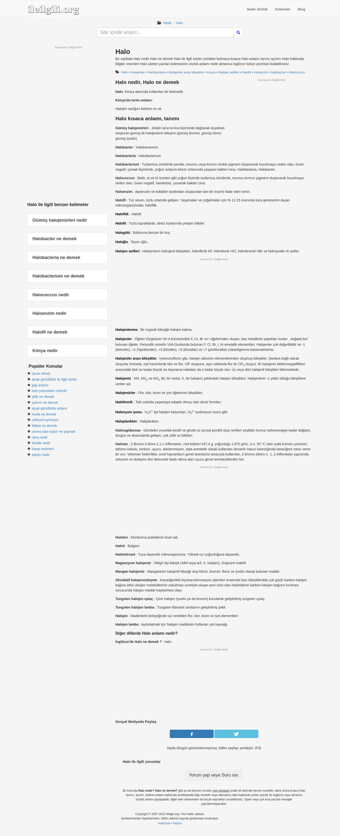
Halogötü (122, 233)
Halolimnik (124, 402)
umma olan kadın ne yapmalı (54, 431)
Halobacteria (157, 72)
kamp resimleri (43, 449)
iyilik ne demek (43, 397)
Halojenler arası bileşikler (186, 72)
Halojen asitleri (228, 72)
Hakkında (164, 823)
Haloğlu (121, 242)
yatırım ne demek (45, 402)
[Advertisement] (272, 116)
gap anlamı (40, 385)
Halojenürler (125, 393)
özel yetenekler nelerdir (49, 391)
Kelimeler (282, 9)
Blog (301, 9)
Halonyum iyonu (128, 412)
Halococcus (297, 72)
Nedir (167, 23)
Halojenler (137, 72)
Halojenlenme (126, 330)
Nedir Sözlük (257, 9)
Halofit (246, 72)
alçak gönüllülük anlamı (49, 408)
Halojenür (261, 72)
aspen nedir (41, 455)
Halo (179, 23)
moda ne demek (44, 414)
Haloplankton (126, 421)
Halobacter (278, 72)
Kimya (211, 72)
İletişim (177, 823)
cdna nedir (40, 437)
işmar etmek (41, 373)
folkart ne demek (44, 426)
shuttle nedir (41, 443)
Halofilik (122, 214)
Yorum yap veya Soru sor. (214, 775)
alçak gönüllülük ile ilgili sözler (54, 379)
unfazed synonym (45, 420)
